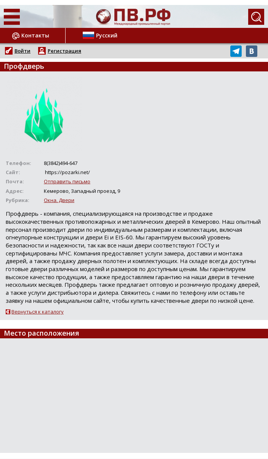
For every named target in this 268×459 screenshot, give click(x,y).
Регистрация (64, 50)
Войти (22, 50)
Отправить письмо (67, 181)
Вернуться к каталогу (37, 311)
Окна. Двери (59, 200)
